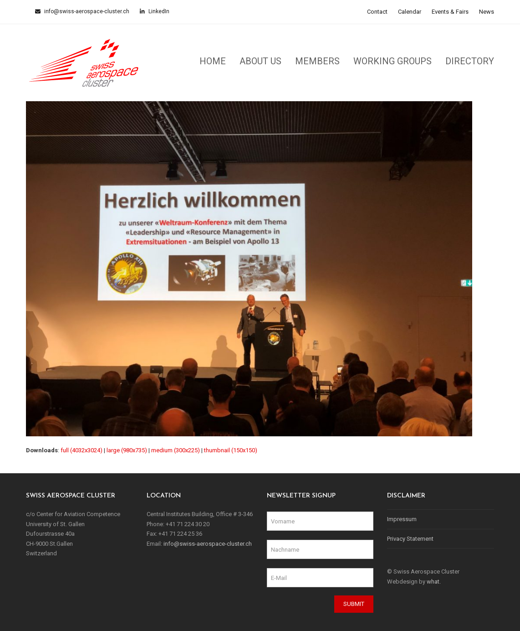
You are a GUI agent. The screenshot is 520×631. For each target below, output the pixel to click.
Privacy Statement (410, 538)
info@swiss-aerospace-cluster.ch (86, 11)
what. (434, 581)
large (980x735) (127, 450)
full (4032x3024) (81, 450)
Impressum (402, 519)
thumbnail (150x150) (230, 450)
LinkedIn (158, 11)
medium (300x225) (175, 450)
